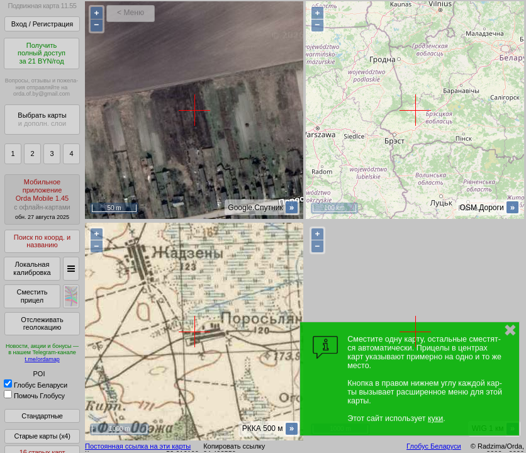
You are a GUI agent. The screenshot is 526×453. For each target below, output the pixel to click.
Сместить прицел (31, 296)
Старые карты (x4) (42, 436)
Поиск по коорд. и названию (42, 241)
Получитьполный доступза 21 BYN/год (41, 53)
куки (435, 418)
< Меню (130, 12)
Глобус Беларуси (35, 385)
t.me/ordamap (42, 359)
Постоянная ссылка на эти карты (138, 446)
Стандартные (41, 416)
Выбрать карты (42, 119)
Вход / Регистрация (42, 24)
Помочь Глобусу (34, 396)
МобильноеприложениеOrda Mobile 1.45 (42, 199)
